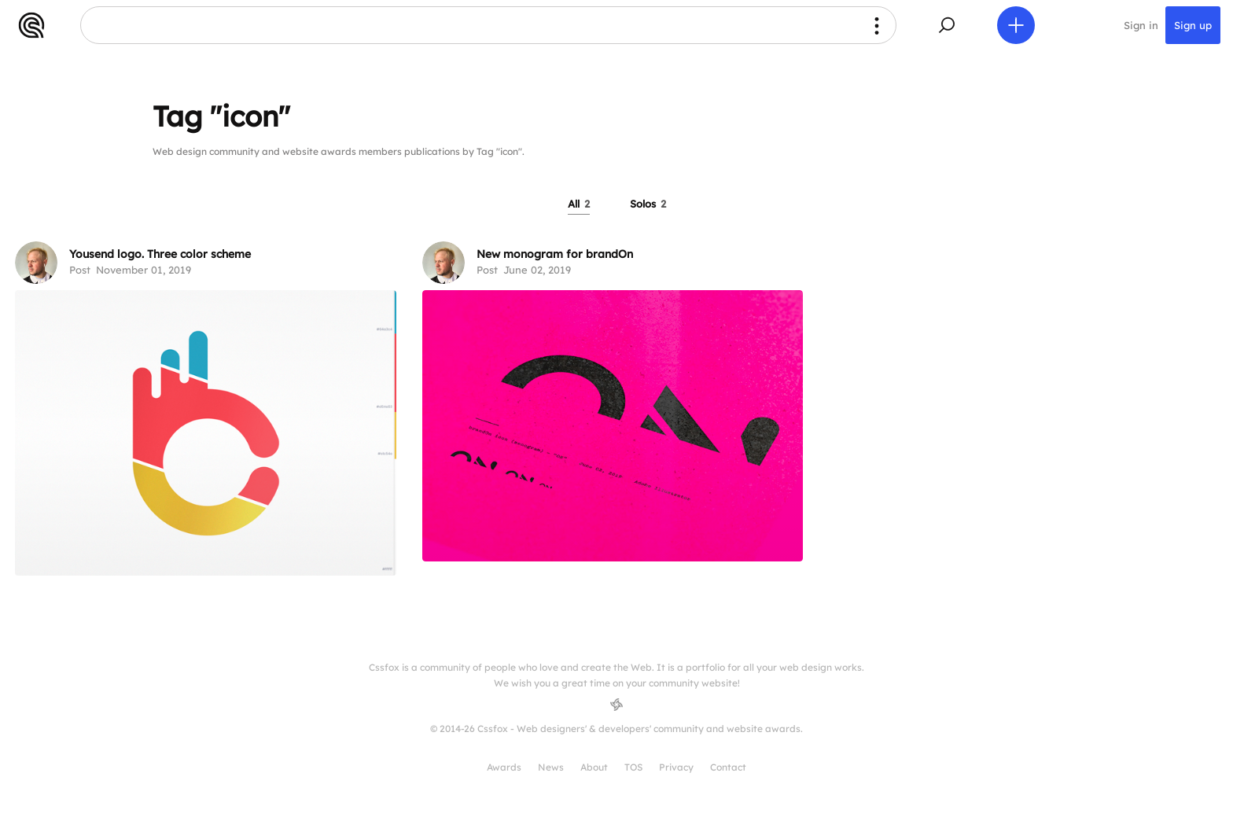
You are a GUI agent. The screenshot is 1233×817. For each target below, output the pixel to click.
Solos (648, 203)
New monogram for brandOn (555, 254)
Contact (728, 767)
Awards (504, 767)
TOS (633, 767)
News (551, 767)
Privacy (676, 767)
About (594, 767)
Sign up (1193, 25)
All (579, 203)
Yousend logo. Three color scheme (160, 254)
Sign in (1141, 25)
